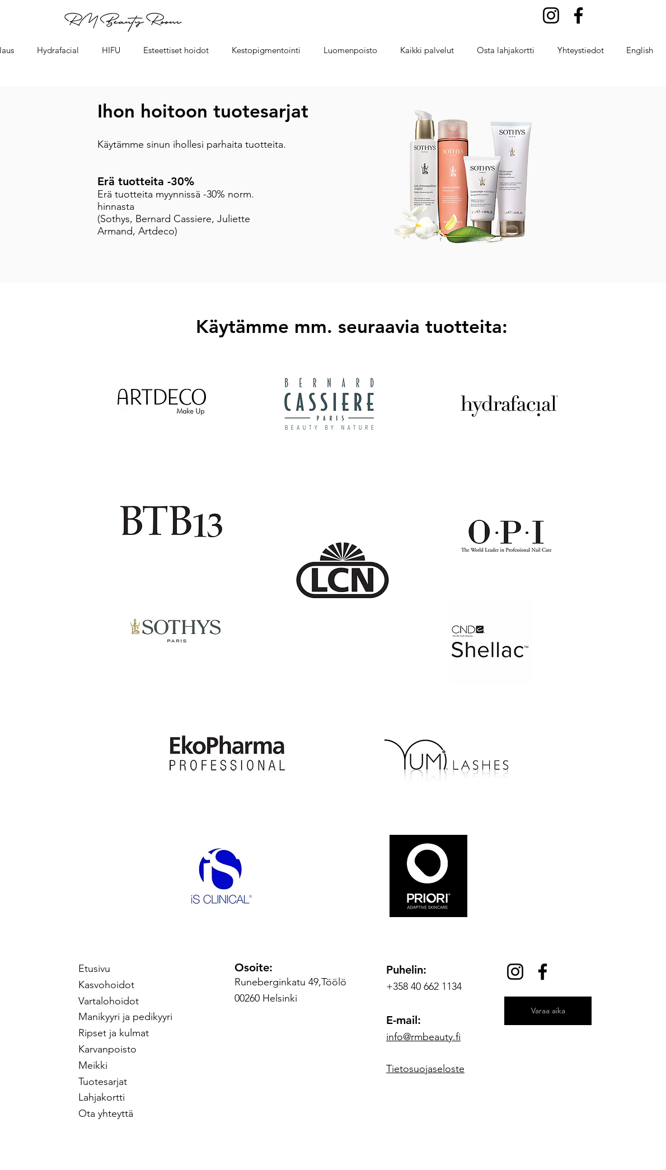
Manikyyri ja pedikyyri (125, 1017)
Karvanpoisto (107, 1049)
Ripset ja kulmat (113, 1033)
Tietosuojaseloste (425, 1069)
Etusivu (94, 968)
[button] (176, 50)
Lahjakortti (101, 1097)
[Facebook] (578, 15)
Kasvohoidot (106, 985)
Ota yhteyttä (105, 1113)
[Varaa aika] (548, 1011)
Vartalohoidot (108, 1001)
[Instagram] (551, 15)
